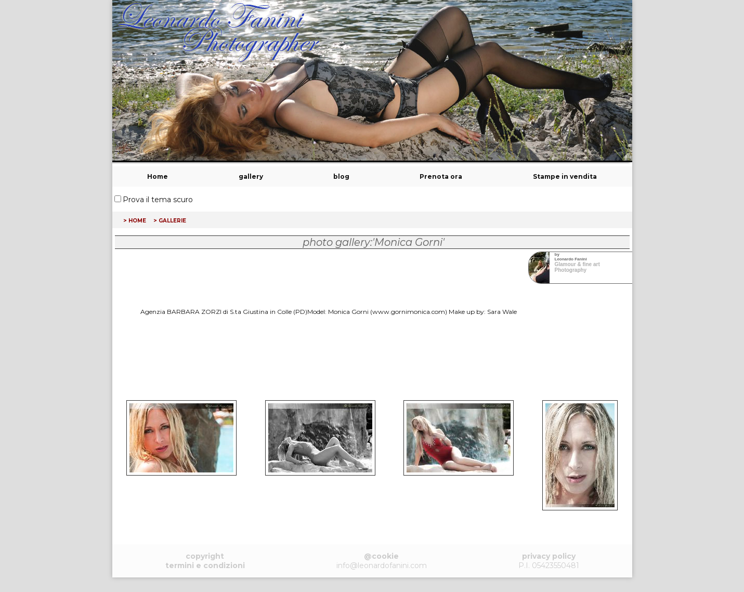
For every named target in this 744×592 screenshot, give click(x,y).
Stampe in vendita (565, 176)
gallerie (172, 220)
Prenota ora (441, 176)
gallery (251, 176)
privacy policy (549, 556)
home (137, 220)
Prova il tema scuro (158, 199)
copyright (205, 556)
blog (341, 176)
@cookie (381, 556)
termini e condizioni (205, 565)
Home (157, 176)
